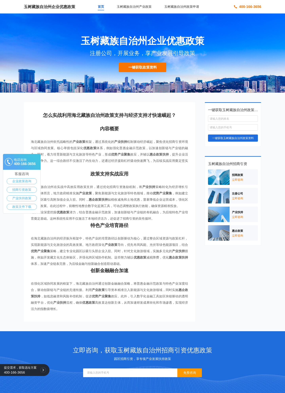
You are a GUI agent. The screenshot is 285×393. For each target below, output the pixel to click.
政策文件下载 (21, 206)
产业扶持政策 (21, 198)
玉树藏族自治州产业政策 (134, 6)
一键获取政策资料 (142, 67)
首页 (101, 6)
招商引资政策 (21, 189)
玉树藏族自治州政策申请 (181, 6)
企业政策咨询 (21, 181)
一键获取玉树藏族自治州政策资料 (233, 138)
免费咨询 (189, 372)
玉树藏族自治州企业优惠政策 (49, 7)
